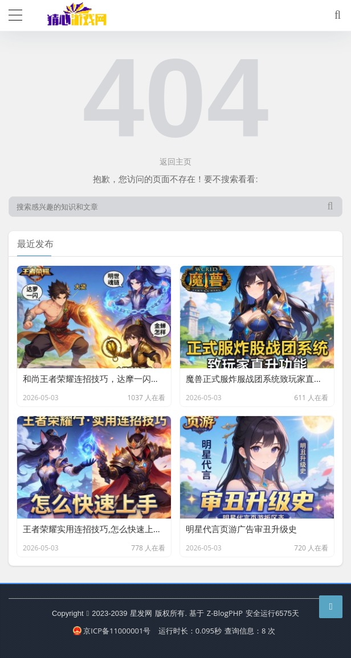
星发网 (141, 613)
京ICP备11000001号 (111, 631)
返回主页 (175, 161)
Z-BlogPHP (225, 613)
